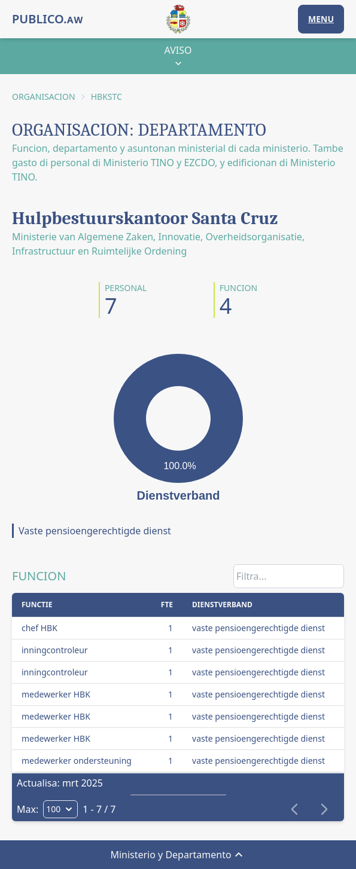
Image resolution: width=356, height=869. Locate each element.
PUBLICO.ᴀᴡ (47, 19)
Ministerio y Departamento (177, 854)
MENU (321, 19)
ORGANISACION (43, 96)
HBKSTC (106, 96)
